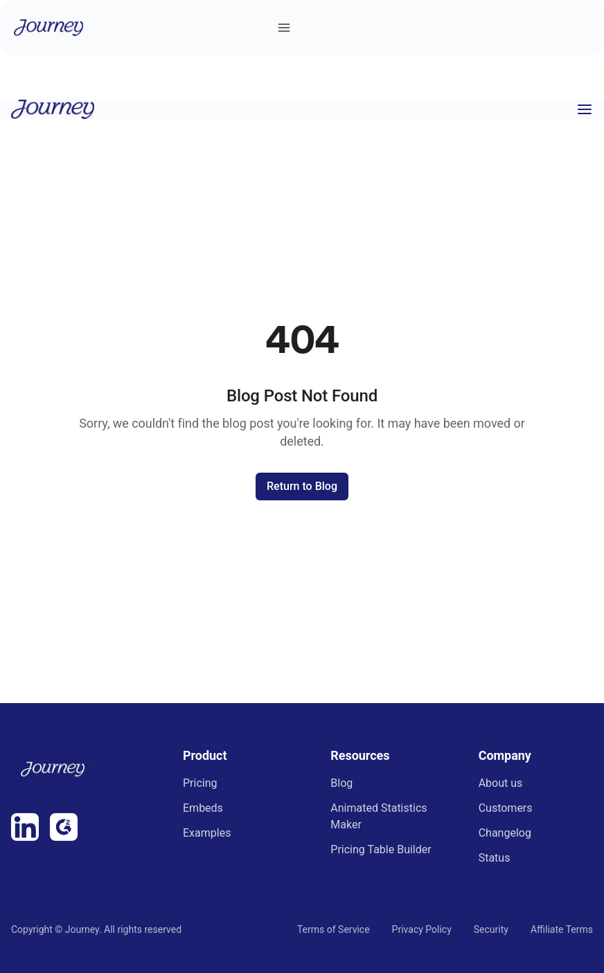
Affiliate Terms (562, 929)
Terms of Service (333, 929)
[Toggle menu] (284, 28)
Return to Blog (302, 486)
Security (491, 929)
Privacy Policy (422, 929)
